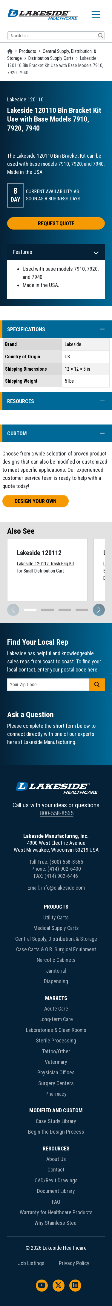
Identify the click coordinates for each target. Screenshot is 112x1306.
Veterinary (56, 1062)
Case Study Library (56, 1121)
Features (22, 252)
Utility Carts (56, 917)
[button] (99, 329)
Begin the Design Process (56, 1131)
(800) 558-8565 (66, 862)
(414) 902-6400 (64, 869)
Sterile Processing (56, 1040)
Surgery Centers (56, 1083)
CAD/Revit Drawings (56, 1180)
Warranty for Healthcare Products (56, 1212)
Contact (56, 1169)
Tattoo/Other (56, 1051)
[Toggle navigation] (96, 14)
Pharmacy (56, 1094)
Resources (56, 1148)
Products (27, 51)
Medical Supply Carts (56, 928)
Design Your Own (35, 501)
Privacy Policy (74, 1263)
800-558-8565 (56, 813)
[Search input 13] (52, 35)
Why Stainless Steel (56, 1223)
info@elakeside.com (63, 888)
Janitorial (56, 971)
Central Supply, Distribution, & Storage (56, 939)
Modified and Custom (56, 1110)
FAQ (56, 1202)
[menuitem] (56, 945)
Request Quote (56, 223)
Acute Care (56, 1008)
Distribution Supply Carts (50, 58)
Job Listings (31, 1263)
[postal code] (48, 684)
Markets (56, 998)
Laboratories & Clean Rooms (56, 1030)
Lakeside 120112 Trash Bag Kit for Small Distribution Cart (45, 567)
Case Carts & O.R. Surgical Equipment (56, 949)
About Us (56, 1159)
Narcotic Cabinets (56, 960)
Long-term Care (56, 1019)
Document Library (56, 1191)
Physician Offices (56, 1072)
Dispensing (56, 981)
